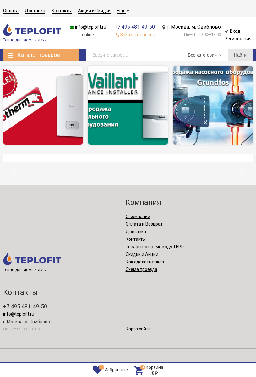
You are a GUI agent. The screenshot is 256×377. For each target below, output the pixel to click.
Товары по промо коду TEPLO (156, 246)
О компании (138, 216)
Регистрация (238, 38)
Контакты (62, 10)
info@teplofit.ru (90, 27)
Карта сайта (138, 328)
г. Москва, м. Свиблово (193, 27)
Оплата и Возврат (144, 224)
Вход (235, 31)
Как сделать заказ (145, 261)
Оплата (11, 10)
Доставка (35, 10)
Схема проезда (141, 269)
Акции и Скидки (94, 10)
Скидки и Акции (142, 254)
